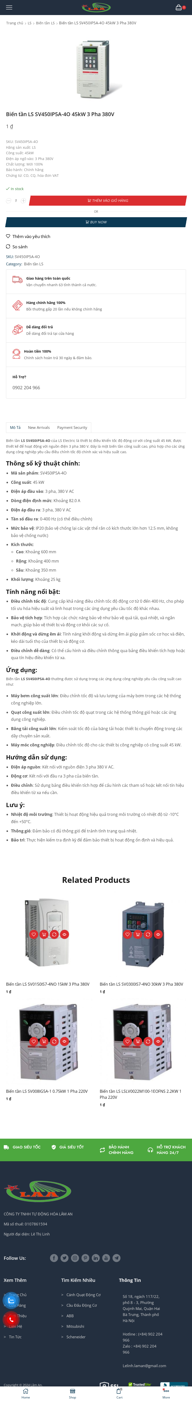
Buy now (98, 222)
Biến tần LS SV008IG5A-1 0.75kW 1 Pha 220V (47, 1091)
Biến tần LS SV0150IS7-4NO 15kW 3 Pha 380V (48, 984)
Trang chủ (14, 23)
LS (30, 23)
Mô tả (15, 427)
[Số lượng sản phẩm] (16, 200)
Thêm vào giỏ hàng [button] (44, 934)
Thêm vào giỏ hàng (110, 200)
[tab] (15, 427)
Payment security (72, 427)
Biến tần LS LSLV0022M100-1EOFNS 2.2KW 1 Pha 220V (141, 1094)
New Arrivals (39, 427)
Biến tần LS (45, 23)
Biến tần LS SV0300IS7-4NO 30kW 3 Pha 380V (141, 984)
